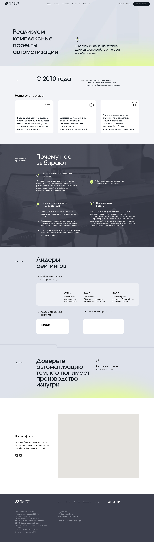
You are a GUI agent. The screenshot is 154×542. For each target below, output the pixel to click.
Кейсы (56, 4)
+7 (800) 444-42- (122, 4)
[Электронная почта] (20, 455)
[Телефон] (16, 455)
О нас (49, 4)
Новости (65, 4)
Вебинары (76, 4)
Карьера (86, 4)
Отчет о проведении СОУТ (25, 532)
